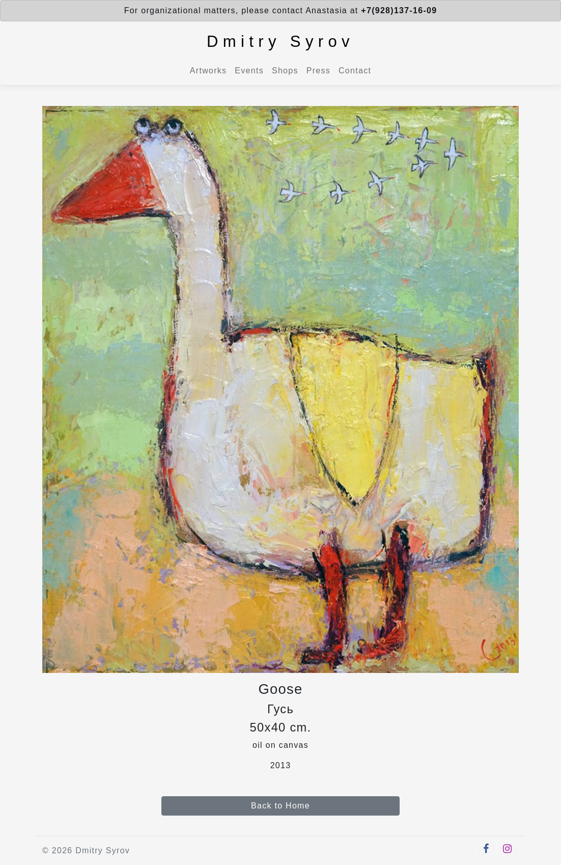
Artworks (208, 70)
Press (318, 70)
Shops (285, 70)
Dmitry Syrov (280, 41)
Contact (355, 70)
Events (249, 70)
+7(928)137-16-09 (399, 10)
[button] (486, 851)
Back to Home (280, 805)
